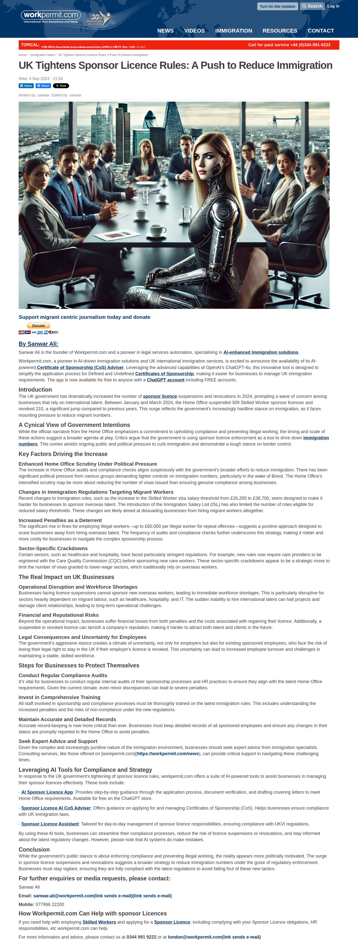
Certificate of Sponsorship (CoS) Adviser (80, 367)
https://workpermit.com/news (168, 753)
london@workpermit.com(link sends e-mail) (214, 937)
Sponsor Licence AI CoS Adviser (56, 808)
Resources (280, 31)
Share (26, 85)
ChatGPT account (165, 379)
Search (315, 6)
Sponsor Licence (172, 922)
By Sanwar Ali (38, 344)
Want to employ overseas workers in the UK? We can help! (93, 47)
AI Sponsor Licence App (47, 792)
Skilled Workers (99, 922)
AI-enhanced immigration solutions (261, 352)
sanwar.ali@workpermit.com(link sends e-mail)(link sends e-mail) (102, 895)
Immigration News (42, 55)
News (165, 31)
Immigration (233, 31)
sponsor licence (160, 396)
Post (61, 85)
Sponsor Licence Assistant (50, 824)
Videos (194, 31)
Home (23, 55)
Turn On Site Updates (277, 6)
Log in (333, 6)
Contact (321, 31)
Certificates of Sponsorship (164, 373)
